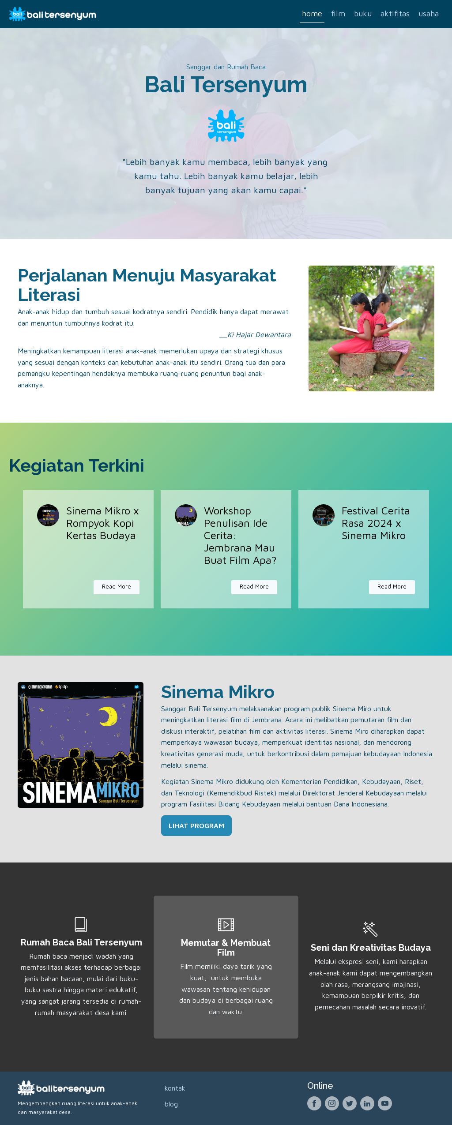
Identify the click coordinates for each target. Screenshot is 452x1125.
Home (312, 13)
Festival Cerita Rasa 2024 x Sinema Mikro (376, 522)
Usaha (428, 13)
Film (338, 13)
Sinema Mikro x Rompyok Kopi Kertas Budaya (102, 522)
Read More (116, 586)
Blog (171, 1104)
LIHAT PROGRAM (196, 825)
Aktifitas (395, 13)
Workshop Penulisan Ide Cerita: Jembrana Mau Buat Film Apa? (240, 535)
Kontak (175, 1088)
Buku (363, 13)
